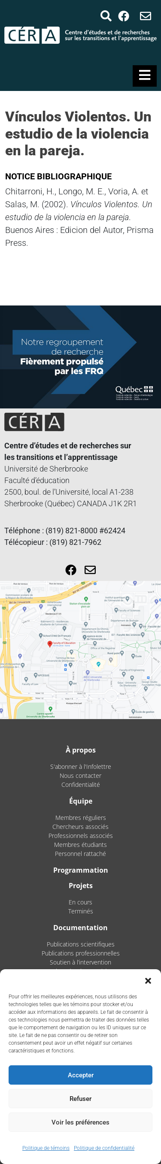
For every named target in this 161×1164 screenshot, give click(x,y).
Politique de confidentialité (104, 1148)
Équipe (80, 801)
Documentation (80, 927)
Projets (81, 885)
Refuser (80, 1099)
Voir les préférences (80, 1122)
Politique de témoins (46, 1148)
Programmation (80, 870)
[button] (148, 980)
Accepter (81, 1075)
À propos (81, 750)
